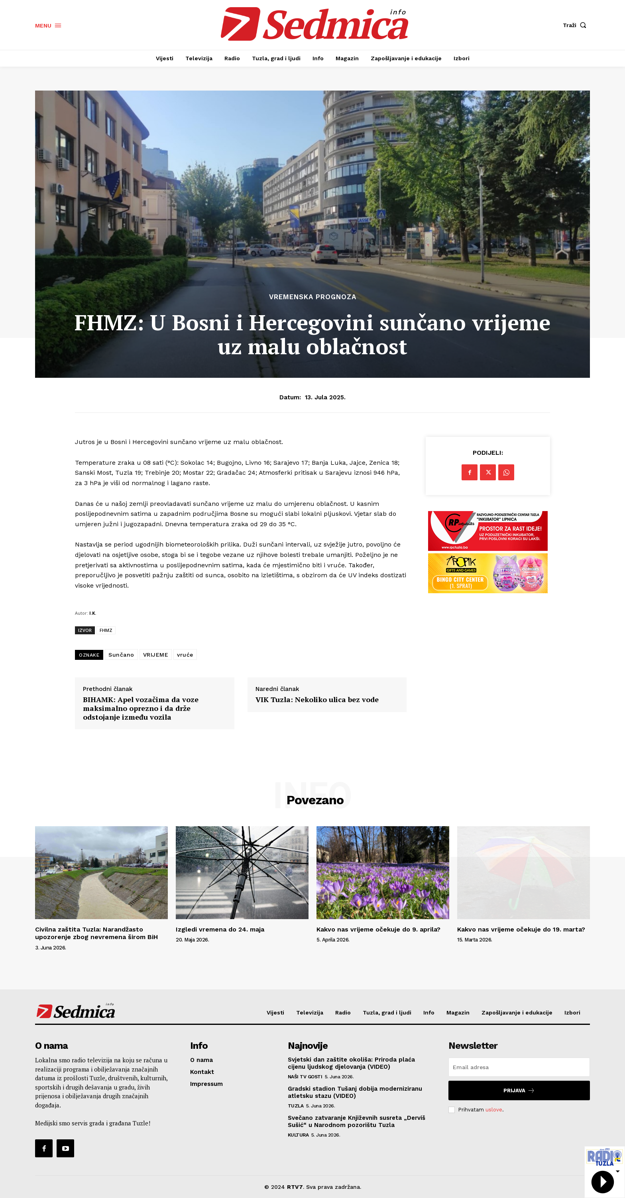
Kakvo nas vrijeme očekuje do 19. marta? (521, 929)
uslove (493, 1110)
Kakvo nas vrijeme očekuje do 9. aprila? (378, 929)
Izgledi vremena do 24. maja (220, 929)
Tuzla (296, 1106)
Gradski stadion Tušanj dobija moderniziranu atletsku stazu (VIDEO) (355, 1092)
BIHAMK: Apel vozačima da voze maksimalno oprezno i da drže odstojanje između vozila (141, 708)
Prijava (519, 1090)
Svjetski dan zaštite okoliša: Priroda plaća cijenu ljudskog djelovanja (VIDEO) (351, 1063)
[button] (576, 25)
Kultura (298, 1135)
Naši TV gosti (305, 1077)
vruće (185, 654)
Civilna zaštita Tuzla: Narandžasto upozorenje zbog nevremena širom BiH (96, 933)
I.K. (92, 613)
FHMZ (106, 630)
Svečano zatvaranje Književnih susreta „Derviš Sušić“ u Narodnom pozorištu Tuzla (356, 1121)
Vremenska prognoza (312, 297)
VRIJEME (156, 654)
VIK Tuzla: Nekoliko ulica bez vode (317, 699)
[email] (519, 1067)
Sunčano (121, 654)
